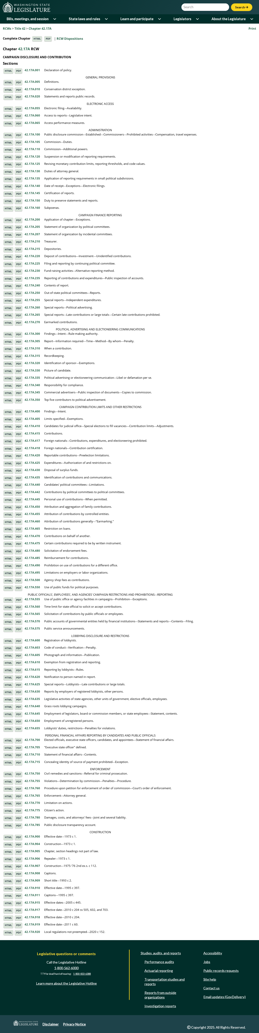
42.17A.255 (32, 300)
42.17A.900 (32, 836)
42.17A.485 (32, 558)
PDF (48, 38)
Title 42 (19, 28)
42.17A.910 (32, 888)
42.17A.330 (32, 370)
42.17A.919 (32, 924)
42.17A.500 (32, 580)
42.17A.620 (32, 677)
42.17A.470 (32, 536)
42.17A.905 (32, 851)
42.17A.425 (32, 463)
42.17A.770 (32, 803)
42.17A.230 (32, 271)
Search (241, 7)
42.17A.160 (32, 208)
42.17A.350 (32, 400)
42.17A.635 (32, 699)
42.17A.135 (32, 178)
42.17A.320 (32, 363)
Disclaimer (50, 1024)
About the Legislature (229, 19)
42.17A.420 (32, 455)
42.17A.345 (32, 392)
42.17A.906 (32, 858)
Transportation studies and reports (164, 981)
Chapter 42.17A (40, 28)
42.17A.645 (32, 713)
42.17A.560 (32, 606)
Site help (209, 979)
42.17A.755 (32, 781)
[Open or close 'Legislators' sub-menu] (198, 19)
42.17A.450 (32, 507)
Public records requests (221, 970)
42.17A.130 (32, 171)
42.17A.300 (32, 334)
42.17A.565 (32, 614)
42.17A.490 (32, 565)
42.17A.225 (32, 263)
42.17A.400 (32, 411)
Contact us (211, 988)
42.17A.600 (32, 640)
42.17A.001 (32, 70)
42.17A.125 (32, 164)
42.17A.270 (32, 322)
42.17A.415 (32, 433)
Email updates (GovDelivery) (224, 997)
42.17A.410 (32, 426)
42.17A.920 (32, 932)
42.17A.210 (32, 241)
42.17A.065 (32, 123)
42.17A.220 (32, 256)
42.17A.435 (32, 477)
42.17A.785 (32, 825)
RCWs (7, 28)
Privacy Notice (74, 1024)
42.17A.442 (32, 492)
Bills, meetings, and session (28, 19)
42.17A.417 (32, 440)
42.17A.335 (32, 377)
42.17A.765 (32, 795)
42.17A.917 (32, 910)
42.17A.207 (32, 234)
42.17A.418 (32, 448)
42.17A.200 (32, 219)
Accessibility (212, 953)
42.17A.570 (32, 621)
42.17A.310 (32, 348)
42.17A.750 (32, 773)
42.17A (24, 48)
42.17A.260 (32, 307)
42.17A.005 (32, 82)
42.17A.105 (32, 142)
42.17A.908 (32, 873)
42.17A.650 (32, 721)
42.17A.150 (32, 200)
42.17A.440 (32, 484)
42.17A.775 (32, 810)
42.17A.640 (32, 706)
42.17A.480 (32, 550)
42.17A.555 (32, 599)
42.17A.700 (32, 740)
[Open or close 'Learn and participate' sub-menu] (160, 19)
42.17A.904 (32, 844)
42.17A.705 (32, 747)
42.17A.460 (32, 521)
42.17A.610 (32, 662)
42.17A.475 (32, 543)
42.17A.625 (32, 684)
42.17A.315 (32, 356)
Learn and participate (136, 19)
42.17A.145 (32, 193)
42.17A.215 (32, 249)
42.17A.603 (32, 647)
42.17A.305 (32, 341)
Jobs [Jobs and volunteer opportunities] (206, 962)
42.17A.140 (32, 186)
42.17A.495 (32, 572)
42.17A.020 (32, 96)
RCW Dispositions (70, 38)
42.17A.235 (32, 278)
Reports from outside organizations (160, 995)
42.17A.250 (32, 293)
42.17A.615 (32, 669)
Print (252, 28)
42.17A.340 (32, 385)
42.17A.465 (32, 528)
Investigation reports (160, 1006)
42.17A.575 (32, 628)
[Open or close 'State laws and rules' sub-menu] (106, 19)
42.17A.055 (32, 108)
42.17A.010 (32, 89)
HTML (37, 38)
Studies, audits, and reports (161, 953)
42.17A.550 (32, 587)
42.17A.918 (32, 917)
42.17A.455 (32, 514)
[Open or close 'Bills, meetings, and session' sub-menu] (55, 19)
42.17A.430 (32, 470)
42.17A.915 (32, 902)
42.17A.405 (32, 419)
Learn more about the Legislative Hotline (66, 983)
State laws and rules (84, 19)
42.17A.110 (32, 149)
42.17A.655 (32, 728)
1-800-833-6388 (82, 973)
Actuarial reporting (158, 970)
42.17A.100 (32, 134)
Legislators (182, 19)
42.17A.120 (32, 156)
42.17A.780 (32, 817)
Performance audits (159, 962)
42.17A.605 (32, 655)
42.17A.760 (32, 788)
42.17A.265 (32, 314)
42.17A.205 (32, 227)
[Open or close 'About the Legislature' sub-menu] (252, 19)
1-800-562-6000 (66, 968)
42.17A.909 (32, 880)
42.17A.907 (32, 866)
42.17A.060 (32, 115)
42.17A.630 (32, 691)
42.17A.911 (32, 895)
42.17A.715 (32, 762)
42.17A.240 (32, 285)
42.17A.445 (32, 499)
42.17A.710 (32, 754)
